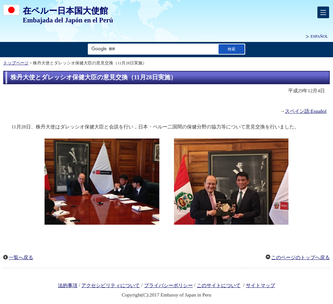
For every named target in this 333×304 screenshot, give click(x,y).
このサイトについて (219, 285)
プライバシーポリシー (168, 285)
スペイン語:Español (305, 111)
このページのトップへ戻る (300, 257)
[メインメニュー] (323, 12)
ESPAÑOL (319, 36)
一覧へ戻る (21, 257)
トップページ (16, 63)
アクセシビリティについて (110, 285)
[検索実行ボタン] (232, 49)
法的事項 (67, 285)
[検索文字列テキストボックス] (151, 49)
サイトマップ (260, 285)
